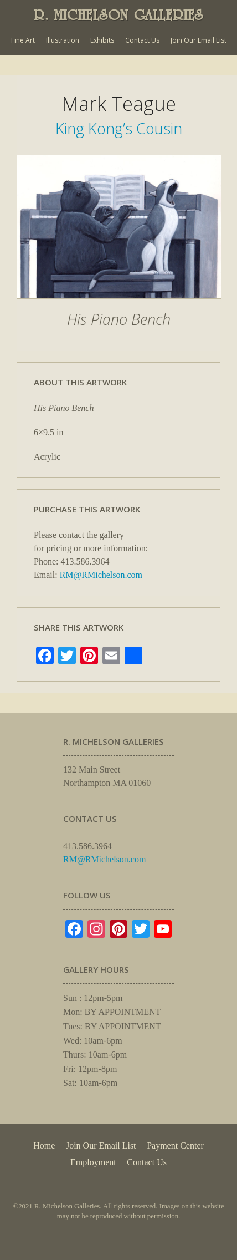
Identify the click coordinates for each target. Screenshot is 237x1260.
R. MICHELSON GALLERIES (118, 15)
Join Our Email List (198, 40)
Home (44, 1145)
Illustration (62, 40)
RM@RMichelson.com (101, 575)
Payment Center (175, 1145)
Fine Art (23, 40)
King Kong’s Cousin (118, 128)
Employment (93, 1162)
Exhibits (102, 40)
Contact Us (142, 40)
